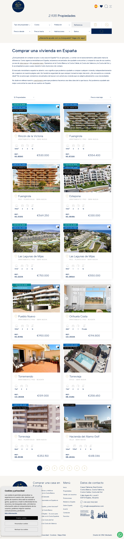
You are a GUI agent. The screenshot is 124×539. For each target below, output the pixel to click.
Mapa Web (62, 535)
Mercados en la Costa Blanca (42, 510)
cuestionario (38, 80)
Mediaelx (108, 535)
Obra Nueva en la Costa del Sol (43, 520)
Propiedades (67, 491)
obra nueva (24, 63)
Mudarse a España (69, 502)
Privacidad (45, 535)
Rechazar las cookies (21, 529)
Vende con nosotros (70, 494)
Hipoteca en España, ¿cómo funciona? (45, 506)
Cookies (53, 535)
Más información (11, 513)
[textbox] (22, 25)
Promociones (67, 498)
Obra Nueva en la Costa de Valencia (45, 523)
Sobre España (67, 505)
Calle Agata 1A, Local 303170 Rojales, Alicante (89, 496)
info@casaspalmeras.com (93, 506)
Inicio (65, 487)
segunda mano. (38, 63)
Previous (15, 118)
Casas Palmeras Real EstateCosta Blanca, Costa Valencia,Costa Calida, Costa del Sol (92, 489)
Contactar (66, 512)
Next (58, 118)
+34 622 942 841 (90, 502)
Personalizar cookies (21, 524)
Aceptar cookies (21, 518)
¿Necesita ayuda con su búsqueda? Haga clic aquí (62, 38)
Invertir (65, 509)
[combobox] (22, 24)
